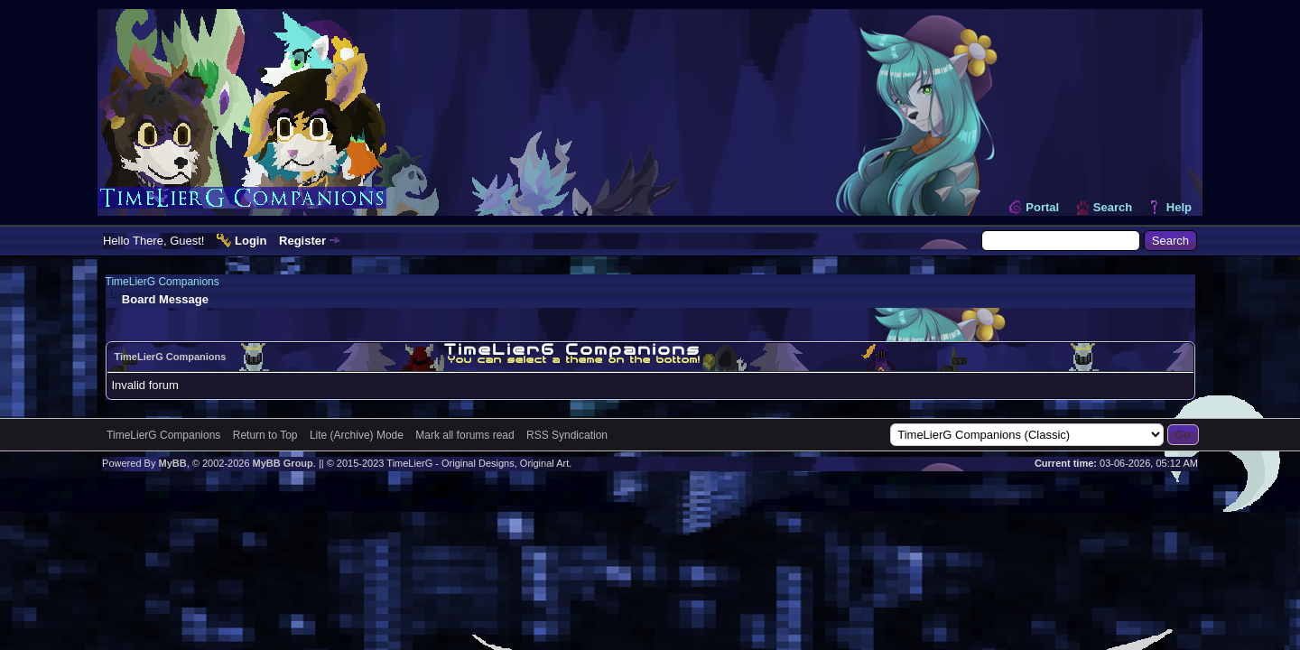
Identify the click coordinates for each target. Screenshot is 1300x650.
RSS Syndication (567, 435)
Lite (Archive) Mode (357, 435)
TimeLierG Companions (162, 281)
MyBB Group (283, 463)
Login (250, 240)
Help (1179, 207)
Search (1112, 207)
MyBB (172, 463)
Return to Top (265, 435)
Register (302, 240)
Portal (1042, 207)
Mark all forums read (464, 435)
